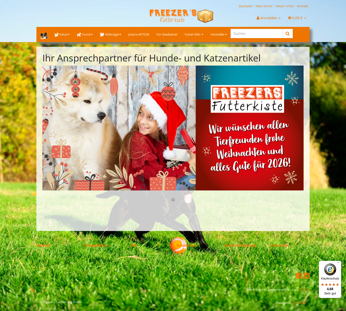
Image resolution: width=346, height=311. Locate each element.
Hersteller (219, 34)
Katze (62, 34)
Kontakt (302, 6)
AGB (133, 245)
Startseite (245, 6)
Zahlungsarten (95, 245)
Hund (84, 34)
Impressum (279, 245)
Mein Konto (264, 6)
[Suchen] (257, 33)
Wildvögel (110, 34)
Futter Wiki (194, 34)
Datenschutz (187, 245)
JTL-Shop (299, 302)
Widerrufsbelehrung (239, 245)
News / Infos (285, 6)
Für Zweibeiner (167, 34)
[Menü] (338, 264)
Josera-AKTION (138, 34)
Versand (43, 245)
